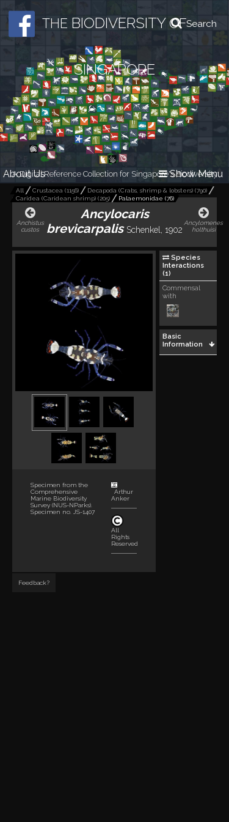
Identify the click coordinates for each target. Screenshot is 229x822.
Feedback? (33, 582)
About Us (24, 174)
